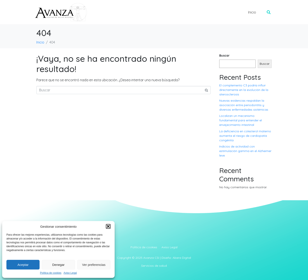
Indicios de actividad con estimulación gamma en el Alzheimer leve (245, 151)
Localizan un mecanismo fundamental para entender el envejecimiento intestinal (240, 120)
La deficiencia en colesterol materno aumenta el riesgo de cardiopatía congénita (245, 135)
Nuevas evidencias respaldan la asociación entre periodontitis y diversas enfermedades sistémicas (243, 105)
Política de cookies (50, 273)
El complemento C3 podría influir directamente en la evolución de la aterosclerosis (243, 89)
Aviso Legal (70, 273)
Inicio (252, 12)
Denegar (58, 264)
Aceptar (23, 264)
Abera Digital (182, 258)
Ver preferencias (93, 264)
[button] (108, 226)
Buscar (224, 55)
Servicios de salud (154, 266)
